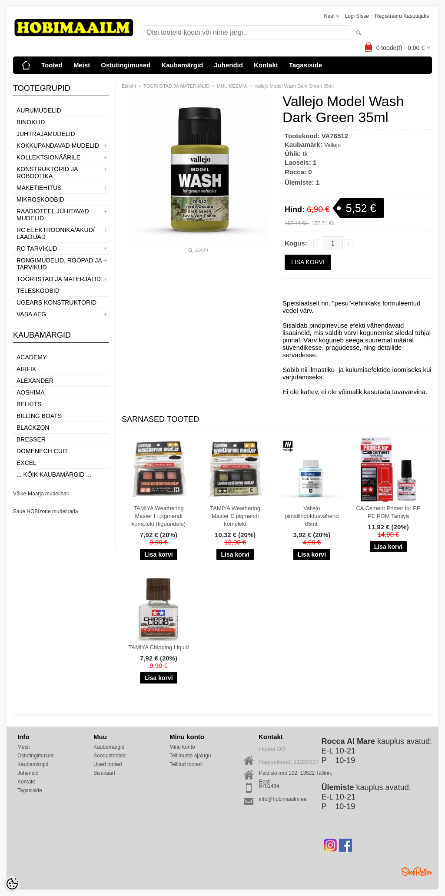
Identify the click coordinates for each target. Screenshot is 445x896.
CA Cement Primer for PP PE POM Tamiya (388, 512)
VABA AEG (31, 314)
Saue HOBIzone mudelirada (45, 511)
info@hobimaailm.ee (283, 799)
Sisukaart (104, 773)
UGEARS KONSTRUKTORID (56, 302)
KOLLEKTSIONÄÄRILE (48, 157)
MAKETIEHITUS (39, 187)
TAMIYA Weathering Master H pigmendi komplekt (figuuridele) (159, 516)
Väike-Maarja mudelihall (41, 494)
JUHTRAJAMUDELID (46, 133)
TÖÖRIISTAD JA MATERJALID (59, 278)
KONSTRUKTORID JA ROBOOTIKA (47, 172)
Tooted (52, 65)
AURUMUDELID (39, 110)
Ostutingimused (125, 65)
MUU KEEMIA (232, 86)
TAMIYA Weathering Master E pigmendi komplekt (235, 516)
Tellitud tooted (185, 764)
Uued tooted (107, 764)
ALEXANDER (35, 380)
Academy (31, 357)
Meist (81, 65)
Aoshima (31, 392)
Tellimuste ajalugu (190, 756)
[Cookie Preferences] (12, 884)
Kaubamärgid (182, 65)
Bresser (31, 439)
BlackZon (33, 427)
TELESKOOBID (38, 290)
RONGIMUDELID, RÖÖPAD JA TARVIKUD (59, 264)
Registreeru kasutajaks (402, 16)
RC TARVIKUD (37, 248)
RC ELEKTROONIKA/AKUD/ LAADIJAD (56, 233)
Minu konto (182, 747)
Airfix (26, 368)
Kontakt (266, 65)
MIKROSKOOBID (40, 199)
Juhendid (228, 65)
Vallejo (332, 145)
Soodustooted (109, 756)
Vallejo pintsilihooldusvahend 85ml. (312, 516)
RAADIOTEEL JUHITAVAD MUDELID (53, 215)
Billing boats (39, 415)
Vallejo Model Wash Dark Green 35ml (294, 86)
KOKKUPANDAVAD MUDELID (58, 145)
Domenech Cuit (42, 451)
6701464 (269, 786)
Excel (27, 462)
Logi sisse (357, 16)
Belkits (29, 404)
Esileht (129, 86)
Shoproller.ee (417, 871)
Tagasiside (305, 65)
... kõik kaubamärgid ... (54, 474)
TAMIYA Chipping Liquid (159, 647)
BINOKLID (31, 122)
